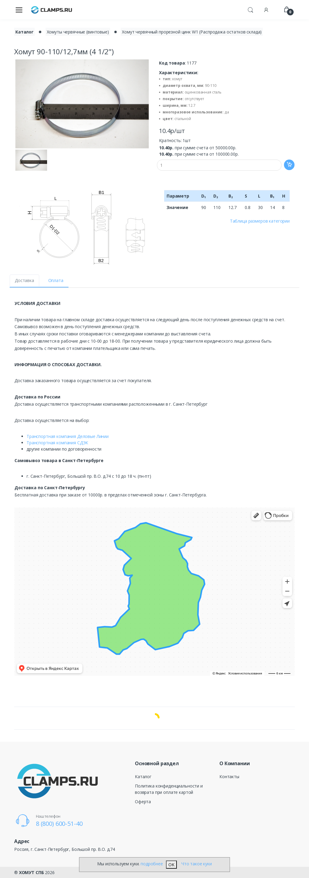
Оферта (143, 801)
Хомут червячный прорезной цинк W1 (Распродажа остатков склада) (192, 32)
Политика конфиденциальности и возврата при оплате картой (169, 789)
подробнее (152, 864)
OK (171, 864)
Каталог (143, 776)
